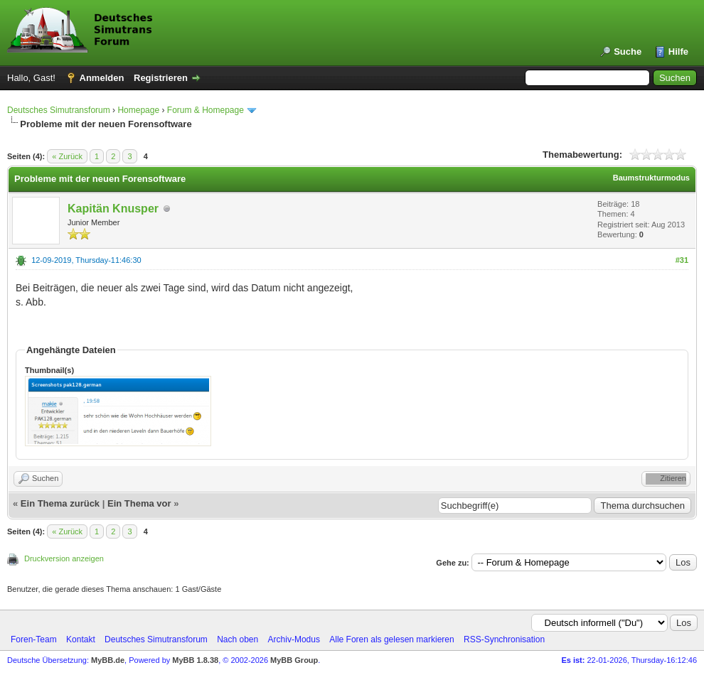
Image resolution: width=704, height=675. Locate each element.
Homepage (138, 110)
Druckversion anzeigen (64, 558)
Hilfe (678, 51)
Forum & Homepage (205, 110)
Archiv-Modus (294, 639)
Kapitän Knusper (113, 208)
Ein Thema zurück (60, 503)
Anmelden (102, 77)
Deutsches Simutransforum (58, 110)
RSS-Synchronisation (504, 639)
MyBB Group (294, 660)
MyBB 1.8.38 (195, 660)
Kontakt (80, 639)
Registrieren (161, 77)
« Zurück (67, 156)
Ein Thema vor (139, 503)
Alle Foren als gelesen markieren (391, 639)
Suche (627, 51)
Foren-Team (34, 639)
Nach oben (237, 639)
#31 (682, 260)
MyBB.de (107, 660)
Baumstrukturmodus (651, 177)
